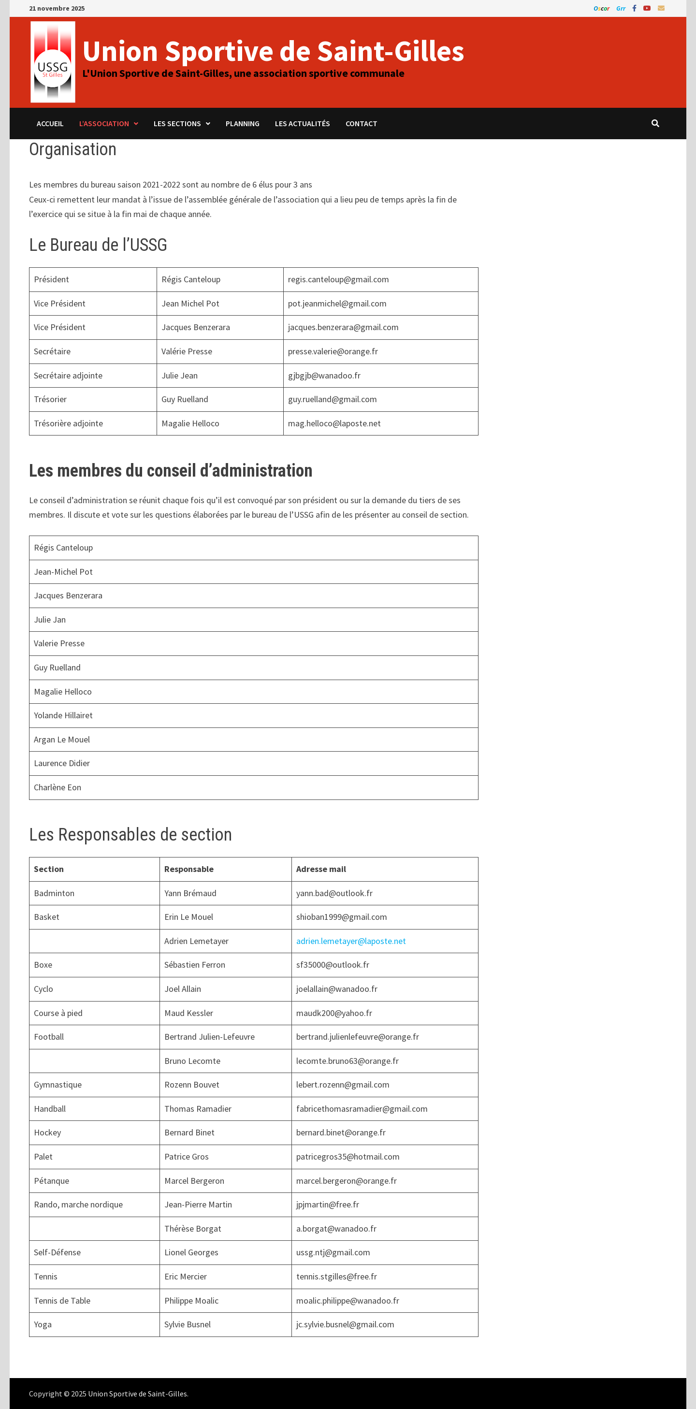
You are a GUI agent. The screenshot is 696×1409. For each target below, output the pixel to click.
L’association (104, 123)
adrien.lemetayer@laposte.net (351, 940)
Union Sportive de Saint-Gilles (273, 50)
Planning (243, 123)
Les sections (177, 123)
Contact (361, 123)
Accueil (50, 123)
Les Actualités (302, 123)
